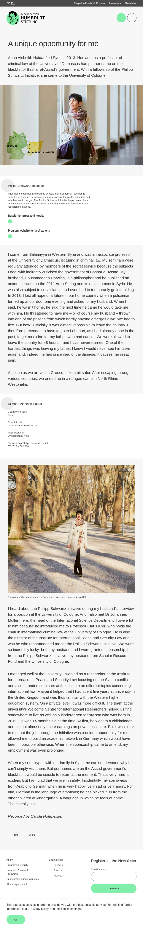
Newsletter (130, 3)
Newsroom (115, 3)
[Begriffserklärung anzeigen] (139, 161)
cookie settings (71, 908)
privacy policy (40, 908)
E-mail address (99, 869)
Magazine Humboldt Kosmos (89, 3)
